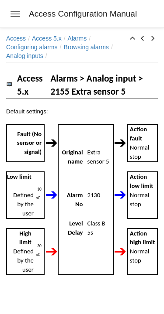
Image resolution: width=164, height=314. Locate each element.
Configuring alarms (32, 47)
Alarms (77, 38)
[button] (132, 38)
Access (16, 38)
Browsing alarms (85, 47)
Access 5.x (47, 38)
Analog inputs (24, 55)
